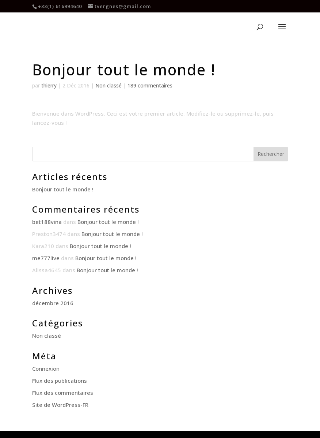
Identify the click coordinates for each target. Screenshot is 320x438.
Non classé (108, 85)
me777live (46, 258)
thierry (49, 85)
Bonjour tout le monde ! (63, 189)
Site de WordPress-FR (60, 404)
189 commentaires (149, 85)
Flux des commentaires (62, 392)
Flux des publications (59, 380)
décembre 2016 (52, 303)
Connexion (46, 368)
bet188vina (47, 221)
